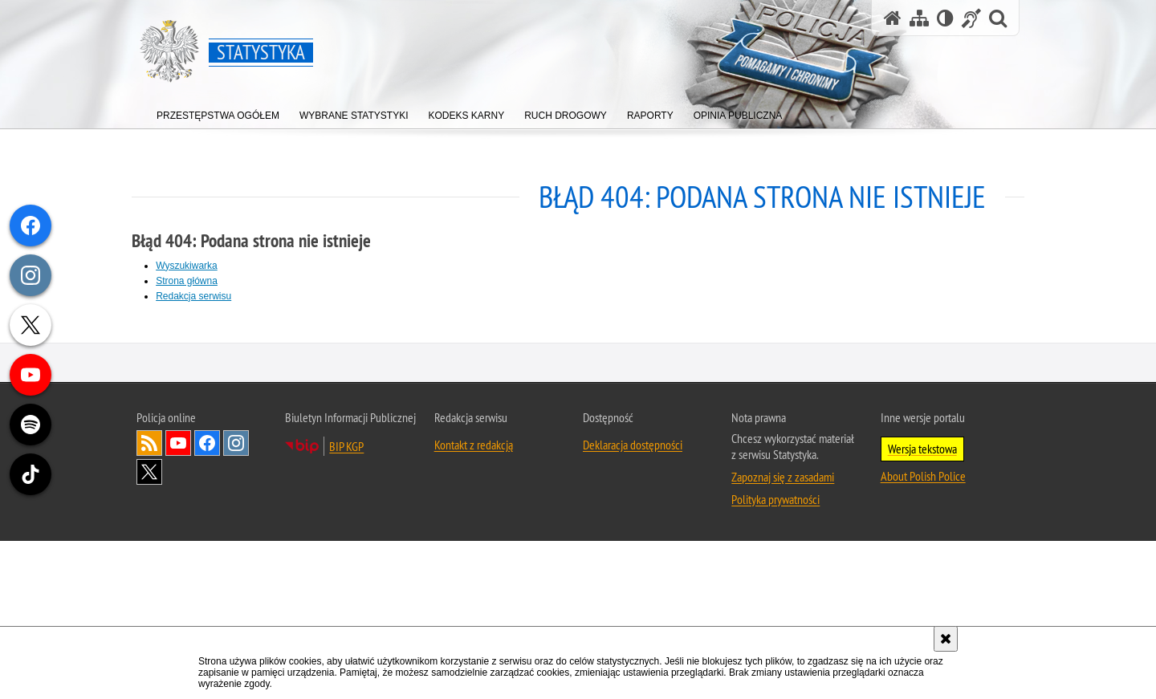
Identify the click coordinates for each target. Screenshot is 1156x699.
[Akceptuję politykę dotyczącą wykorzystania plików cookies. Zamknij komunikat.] (946, 639)
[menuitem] (217, 112)
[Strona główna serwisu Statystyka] (893, 18)
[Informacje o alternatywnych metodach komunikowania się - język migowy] (971, 18)
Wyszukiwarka (191, 264)
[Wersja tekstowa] (945, 18)
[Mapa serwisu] (919, 18)
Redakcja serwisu (198, 295)
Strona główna (191, 280)
